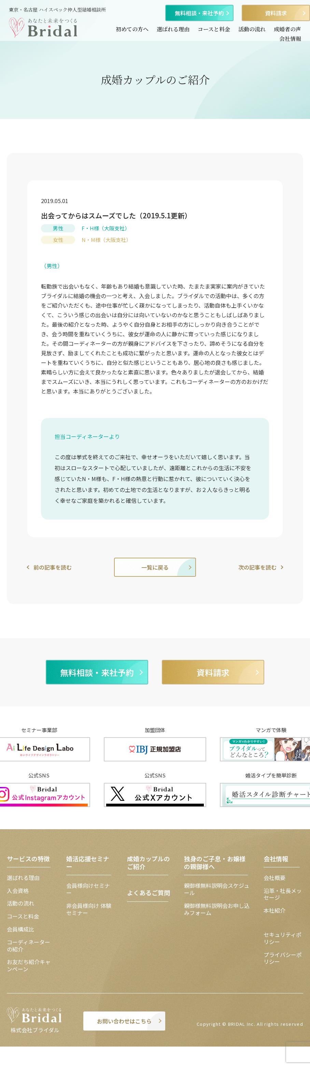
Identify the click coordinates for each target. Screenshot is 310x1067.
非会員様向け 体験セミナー (88, 909)
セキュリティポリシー (282, 938)
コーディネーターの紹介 (28, 945)
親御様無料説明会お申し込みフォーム (217, 909)
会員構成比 (20, 929)
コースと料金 (214, 29)
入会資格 (18, 890)
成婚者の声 (287, 29)
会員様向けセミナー (88, 889)
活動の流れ (252, 29)
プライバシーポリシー (283, 958)
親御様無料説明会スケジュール (216, 889)
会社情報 (290, 39)
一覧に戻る (155, 567)
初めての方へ (132, 29)
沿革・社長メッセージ (283, 894)
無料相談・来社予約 (199, 13)
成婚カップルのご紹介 (148, 862)
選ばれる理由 (173, 29)
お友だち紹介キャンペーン (29, 965)
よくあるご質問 (148, 892)
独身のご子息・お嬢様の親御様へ (214, 862)
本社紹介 (274, 910)
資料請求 (276, 13)
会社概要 (274, 877)
